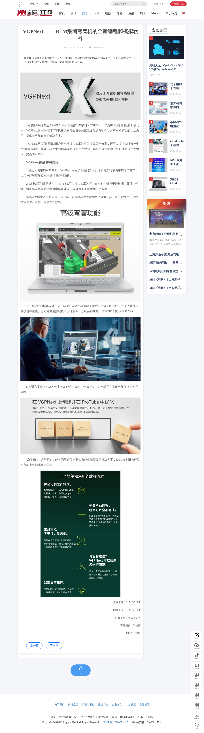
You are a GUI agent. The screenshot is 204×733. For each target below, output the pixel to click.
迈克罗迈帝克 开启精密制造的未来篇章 (174, 254)
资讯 (73, 13)
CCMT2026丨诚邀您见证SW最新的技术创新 (177, 143)
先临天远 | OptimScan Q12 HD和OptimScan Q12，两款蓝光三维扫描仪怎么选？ (166, 67)
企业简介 (103, 704)
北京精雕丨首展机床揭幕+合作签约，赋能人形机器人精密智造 (176, 86)
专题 (120, 13)
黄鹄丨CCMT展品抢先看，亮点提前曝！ (176, 181)
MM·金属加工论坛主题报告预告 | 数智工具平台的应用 (176, 162)
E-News (155, 13)
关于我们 (171, 13)
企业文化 (117, 704)
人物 (96, 13)
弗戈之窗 (73, 704)
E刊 (142, 13)
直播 (57, 4)
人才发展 (131, 704)
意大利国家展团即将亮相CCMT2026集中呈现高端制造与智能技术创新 (177, 105)
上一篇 (34, 645)
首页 (62, 13)
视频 (46, 4)
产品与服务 (88, 704)
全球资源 (144, 704)
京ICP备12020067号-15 (115, 722)
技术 (85, 13)
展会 (67, 4)
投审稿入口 (178, 4)
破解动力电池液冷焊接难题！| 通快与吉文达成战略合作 (176, 124)
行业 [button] (33, 4)
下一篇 (54, 645)
